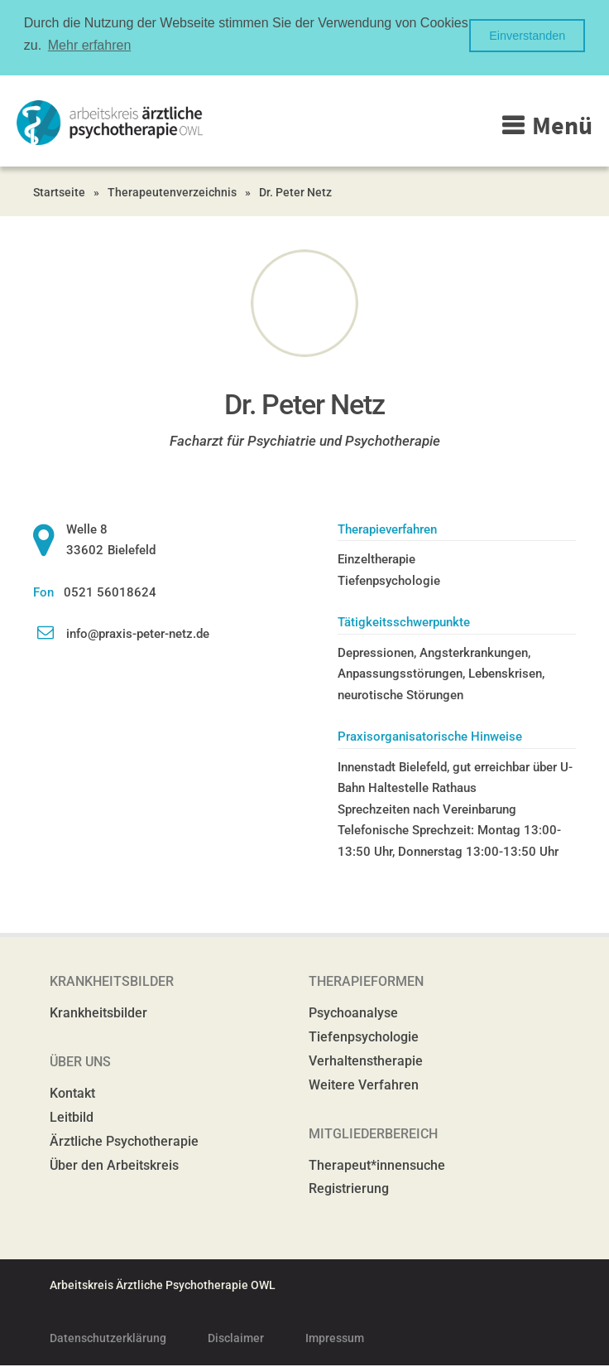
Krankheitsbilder (98, 1013)
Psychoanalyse (353, 1013)
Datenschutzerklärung (108, 1338)
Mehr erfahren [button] (90, 45)
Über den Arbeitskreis (114, 1165)
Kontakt (72, 1093)
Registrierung (349, 1188)
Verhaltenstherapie (366, 1061)
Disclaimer (236, 1338)
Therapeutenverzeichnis (172, 192)
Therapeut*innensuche (377, 1165)
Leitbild (72, 1117)
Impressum (334, 1338)
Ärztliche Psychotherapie (124, 1141)
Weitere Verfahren (364, 1085)
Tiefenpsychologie (364, 1037)
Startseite (59, 192)
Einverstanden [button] (527, 35)
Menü (562, 125)
